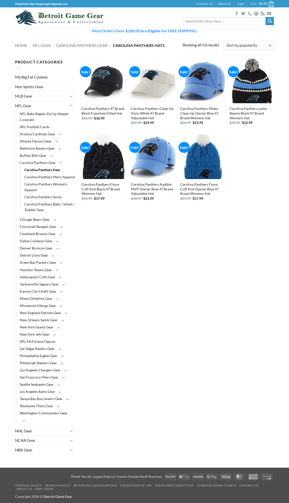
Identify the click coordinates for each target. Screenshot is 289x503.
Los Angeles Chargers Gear (40, 370)
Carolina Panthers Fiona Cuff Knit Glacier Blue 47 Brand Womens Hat (199, 189)
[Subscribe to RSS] (263, 14)
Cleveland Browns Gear (38, 234)
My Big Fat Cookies (31, 77)
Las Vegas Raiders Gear (37, 348)
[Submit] (270, 21)
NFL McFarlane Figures (37, 341)
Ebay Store (44, 489)
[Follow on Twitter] (243, 14)
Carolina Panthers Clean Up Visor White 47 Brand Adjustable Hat (152, 113)
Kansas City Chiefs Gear (38, 291)
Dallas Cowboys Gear (36, 241)
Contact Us (205, 4)
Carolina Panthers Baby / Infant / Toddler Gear (49, 207)
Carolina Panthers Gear (82, 45)
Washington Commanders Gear (44, 413)
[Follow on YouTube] (269, 14)
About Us (224, 4)
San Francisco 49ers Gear (39, 377)
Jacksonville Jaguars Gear (39, 284)
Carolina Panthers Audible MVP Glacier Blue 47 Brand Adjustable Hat (152, 189)
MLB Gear (23, 96)
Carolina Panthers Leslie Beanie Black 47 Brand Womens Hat (248, 113)
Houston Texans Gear (36, 270)
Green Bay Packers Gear (38, 262)
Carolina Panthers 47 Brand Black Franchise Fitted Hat (103, 110)
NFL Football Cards (34, 127)
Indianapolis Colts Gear (37, 277)
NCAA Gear (25, 440)
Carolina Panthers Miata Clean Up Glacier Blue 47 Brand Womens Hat (199, 113)
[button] (240, 3)
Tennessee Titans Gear (36, 406)
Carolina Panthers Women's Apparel (45, 187)
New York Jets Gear (35, 334)
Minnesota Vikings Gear (38, 305)
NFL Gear (42, 45)
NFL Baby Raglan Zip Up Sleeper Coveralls (44, 116)
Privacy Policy (58, 485)
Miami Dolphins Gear (36, 298)
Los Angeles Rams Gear (37, 391)
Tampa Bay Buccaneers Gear (41, 399)
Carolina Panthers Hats (42, 170)
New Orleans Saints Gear (39, 320)
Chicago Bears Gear (35, 219)
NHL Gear (23, 430)
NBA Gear (23, 449)
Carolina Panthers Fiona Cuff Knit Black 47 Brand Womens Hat (101, 189)
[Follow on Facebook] (237, 14)
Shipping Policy (28, 485)
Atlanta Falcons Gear (36, 141)
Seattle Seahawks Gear (37, 384)
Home (21, 45)
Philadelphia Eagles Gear (38, 356)
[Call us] (250, 14)
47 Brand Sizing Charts (216, 485)
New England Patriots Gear (40, 313)
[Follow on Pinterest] (256, 14)
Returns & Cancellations (95, 485)
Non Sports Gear (29, 86)
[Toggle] (71, 96)
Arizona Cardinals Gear (37, 134)
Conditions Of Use (136, 485)
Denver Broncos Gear (36, 248)
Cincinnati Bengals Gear (38, 226)
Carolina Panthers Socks (43, 197)
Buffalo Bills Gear (33, 155)
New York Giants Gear (37, 327)
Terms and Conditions (174, 485)
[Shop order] (249, 45)
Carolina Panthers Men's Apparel (49, 177)
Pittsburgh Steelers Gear (38, 363)
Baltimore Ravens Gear (37, 148)
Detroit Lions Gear (34, 255)
